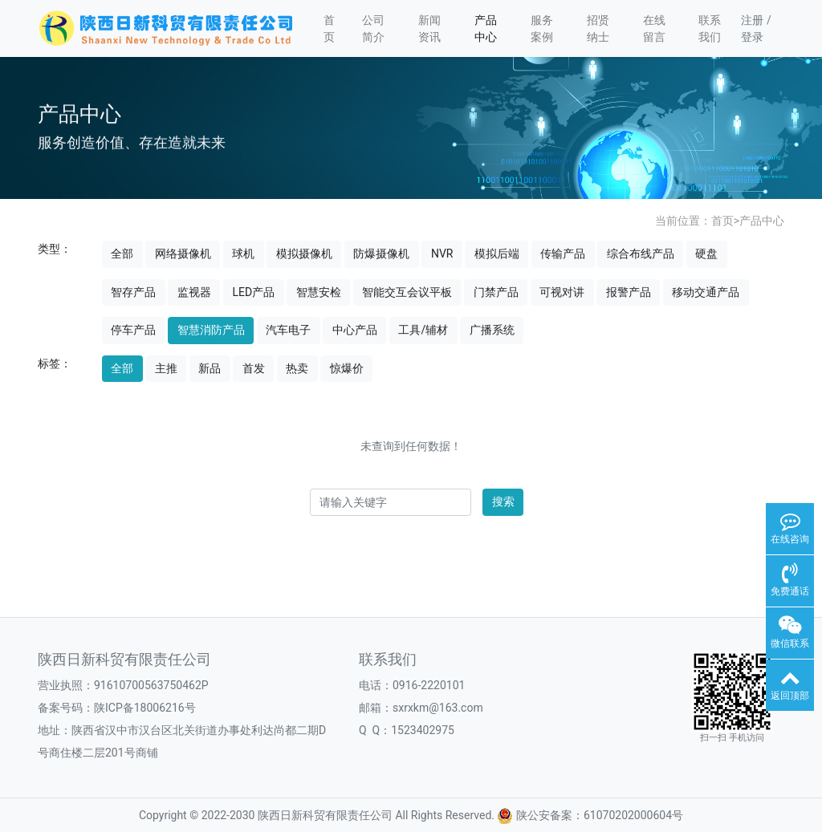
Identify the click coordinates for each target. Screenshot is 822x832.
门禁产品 (496, 292)
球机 (243, 253)
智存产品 (133, 292)
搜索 (503, 501)
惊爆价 (347, 368)
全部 (122, 253)
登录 (752, 36)
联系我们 (709, 28)
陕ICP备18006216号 (145, 707)
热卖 (297, 368)
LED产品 (253, 292)
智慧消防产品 (211, 329)
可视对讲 (561, 292)
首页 (329, 28)
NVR (442, 253)
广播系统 (492, 329)
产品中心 (485, 28)
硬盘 (706, 253)
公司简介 (373, 28)
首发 (253, 368)
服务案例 (542, 28)
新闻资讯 (429, 28)
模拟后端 (496, 253)
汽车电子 (288, 329)
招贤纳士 (598, 28)
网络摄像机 (183, 253)
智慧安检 (318, 292)
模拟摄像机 (304, 253)
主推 (166, 368)
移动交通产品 (705, 292)
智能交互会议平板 (407, 292)
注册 (752, 20)
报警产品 (628, 292)
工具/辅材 (423, 329)
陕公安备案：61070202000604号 (590, 815)
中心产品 (354, 329)
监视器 (194, 292)
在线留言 (654, 28)
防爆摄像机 (381, 253)
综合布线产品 (640, 253)
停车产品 (133, 329)
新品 (209, 368)
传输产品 (562, 253)
